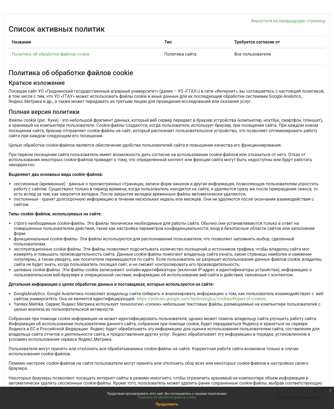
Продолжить (167, 404)
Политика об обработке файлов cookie (50, 54)
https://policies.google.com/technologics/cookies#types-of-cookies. (202, 298)
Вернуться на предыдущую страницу (288, 20)
